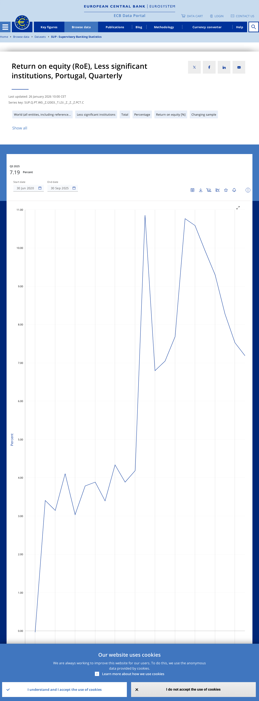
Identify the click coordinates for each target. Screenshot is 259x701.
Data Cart (195, 16)
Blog (139, 27)
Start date (19, 182)
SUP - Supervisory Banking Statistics (76, 37)
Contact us (245, 16)
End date (52, 182)
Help (239, 27)
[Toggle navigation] (5, 27)
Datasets (40, 37)
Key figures (49, 27)
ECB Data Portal (129, 15)
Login (219, 16)
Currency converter (207, 27)
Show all (19, 127)
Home (4, 37)
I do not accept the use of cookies (193, 689)
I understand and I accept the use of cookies (65, 689)
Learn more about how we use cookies (133, 674)
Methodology (164, 27)
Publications (115, 27)
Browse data (81, 27)
